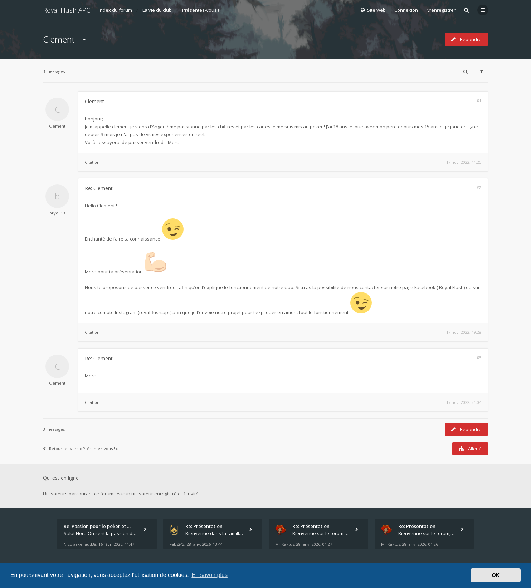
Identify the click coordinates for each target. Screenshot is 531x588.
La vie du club (157, 10)
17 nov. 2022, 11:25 (463, 162)
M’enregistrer (441, 10)
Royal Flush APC (66, 10)
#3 (479, 357)
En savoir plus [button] (209, 575)
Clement (58, 39)
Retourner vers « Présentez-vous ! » (80, 448)
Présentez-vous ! (200, 10)
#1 (479, 100)
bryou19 (57, 213)
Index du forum (115, 10)
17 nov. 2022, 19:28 (463, 332)
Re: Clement (99, 188)
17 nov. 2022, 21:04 (463, 402)
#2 (479, 187)
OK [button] (496, 575)
